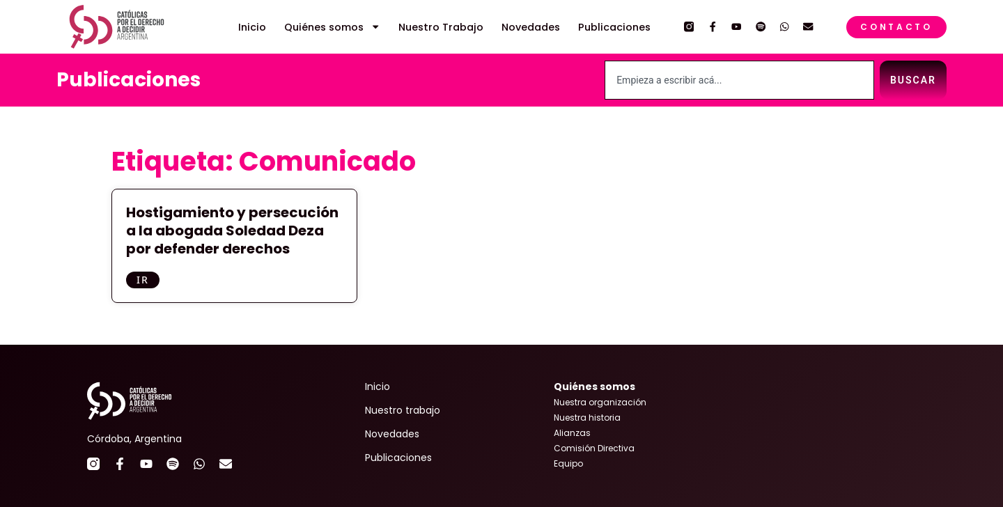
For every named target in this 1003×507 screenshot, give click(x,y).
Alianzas (572, 433)
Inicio (252, 27)
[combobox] (739, 80)
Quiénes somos (332, 27)
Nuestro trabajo (402, 410)
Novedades (531, 27)
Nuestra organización (600, 402)
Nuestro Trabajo (440, 27)
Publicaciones (614, 27)
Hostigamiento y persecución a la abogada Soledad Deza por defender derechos (232, 230)
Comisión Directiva (594, 448)
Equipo (568, 463)
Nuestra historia (587, 417)
